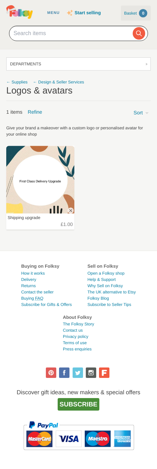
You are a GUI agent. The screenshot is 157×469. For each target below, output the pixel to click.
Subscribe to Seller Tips (109, 304)
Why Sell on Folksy (105, 285)
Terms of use (75, 342)
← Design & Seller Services (58, 82)
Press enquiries (77, 349)
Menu (53, 13)
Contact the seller (37, 292)
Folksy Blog (98, 298)
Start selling (88, 12)
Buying (32, 298)
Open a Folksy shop (106, 273)
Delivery (28, 279)
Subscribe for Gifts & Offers (46, 304)
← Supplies (16, 82)
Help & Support (102, 279)
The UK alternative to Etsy (112, 292)
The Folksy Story (78, 324)
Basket (135, 13)
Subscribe (79, 404)
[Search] (139, 33)
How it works (33, 273)
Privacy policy (75, 336)
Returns (28, 285)
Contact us (73, 330)
